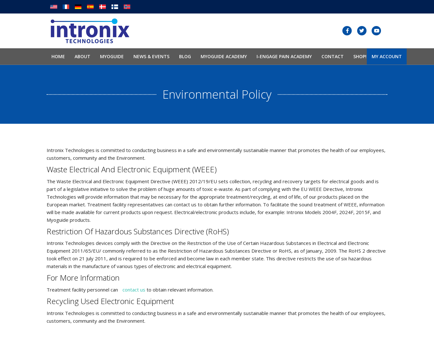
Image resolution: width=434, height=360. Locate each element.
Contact (332, 56)
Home (58, 56)
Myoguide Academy (224, 56)
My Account (387, 56)
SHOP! (359, 56)
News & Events (151, 56)
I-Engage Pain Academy (284, 56)
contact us (133, 289)
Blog (185, 56)
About (82, 56)
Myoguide (112, 56)
